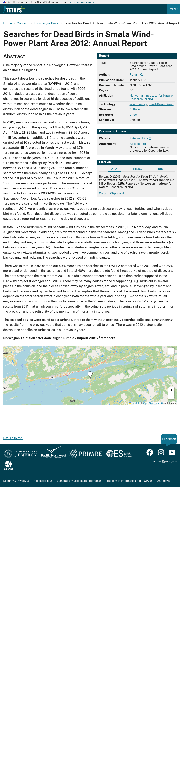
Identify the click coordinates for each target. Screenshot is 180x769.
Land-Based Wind (161, 104)
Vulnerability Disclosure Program (78, 480)
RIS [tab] (160, 169)
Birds (133, 114)
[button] (90, 375)
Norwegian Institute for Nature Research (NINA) (151, 97)
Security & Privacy (14, 480)
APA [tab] (114, 169)
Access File (138, 143)
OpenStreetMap (151, 403)
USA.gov (162, 480)
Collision (136, 109)
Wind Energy (138, 104)
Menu (174, 9)
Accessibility (41, 480)
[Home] (14, 11)
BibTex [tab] (137, 169)
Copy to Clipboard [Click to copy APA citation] (111, 193)
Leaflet (134, 403)
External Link (139, 138)
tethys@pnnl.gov (164, 461)
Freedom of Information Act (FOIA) (128, 480)
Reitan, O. (136, 74)
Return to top (13, 438)
